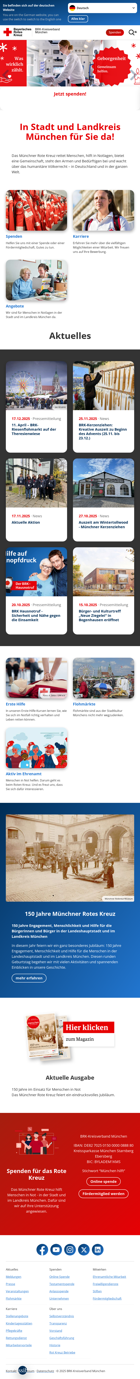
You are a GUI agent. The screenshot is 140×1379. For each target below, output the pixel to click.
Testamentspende (61, 1284)
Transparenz (58, 1323)
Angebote (15, 306)
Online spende (103, 1181)
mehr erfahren (29, 978)
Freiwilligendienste (105, 1284)
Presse (10, 1284)
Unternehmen (59, 1299)
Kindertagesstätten (19, 1323)
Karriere (81, 236)
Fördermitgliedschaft (107, 1299)
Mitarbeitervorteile (19, 1345)
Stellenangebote (17, 1316)
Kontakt (11, 1371)
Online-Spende (59, 1277)
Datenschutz (45, 1371)
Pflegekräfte (14, 1331)
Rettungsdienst (16, 1338)
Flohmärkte (84, 704)
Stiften (97, 1291)
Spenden (115, 32)
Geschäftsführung (61, 1338)
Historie (54, 1345)
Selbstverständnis (61, 1316)
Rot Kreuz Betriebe (62, 1352)
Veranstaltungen (17, 1291)
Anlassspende (59, 1291)
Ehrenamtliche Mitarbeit (109, 1277)
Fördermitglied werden (104, 1193)
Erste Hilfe (15, 704)
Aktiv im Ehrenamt (24, 773)
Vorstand (55, 1331)
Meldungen (13, 1277)
